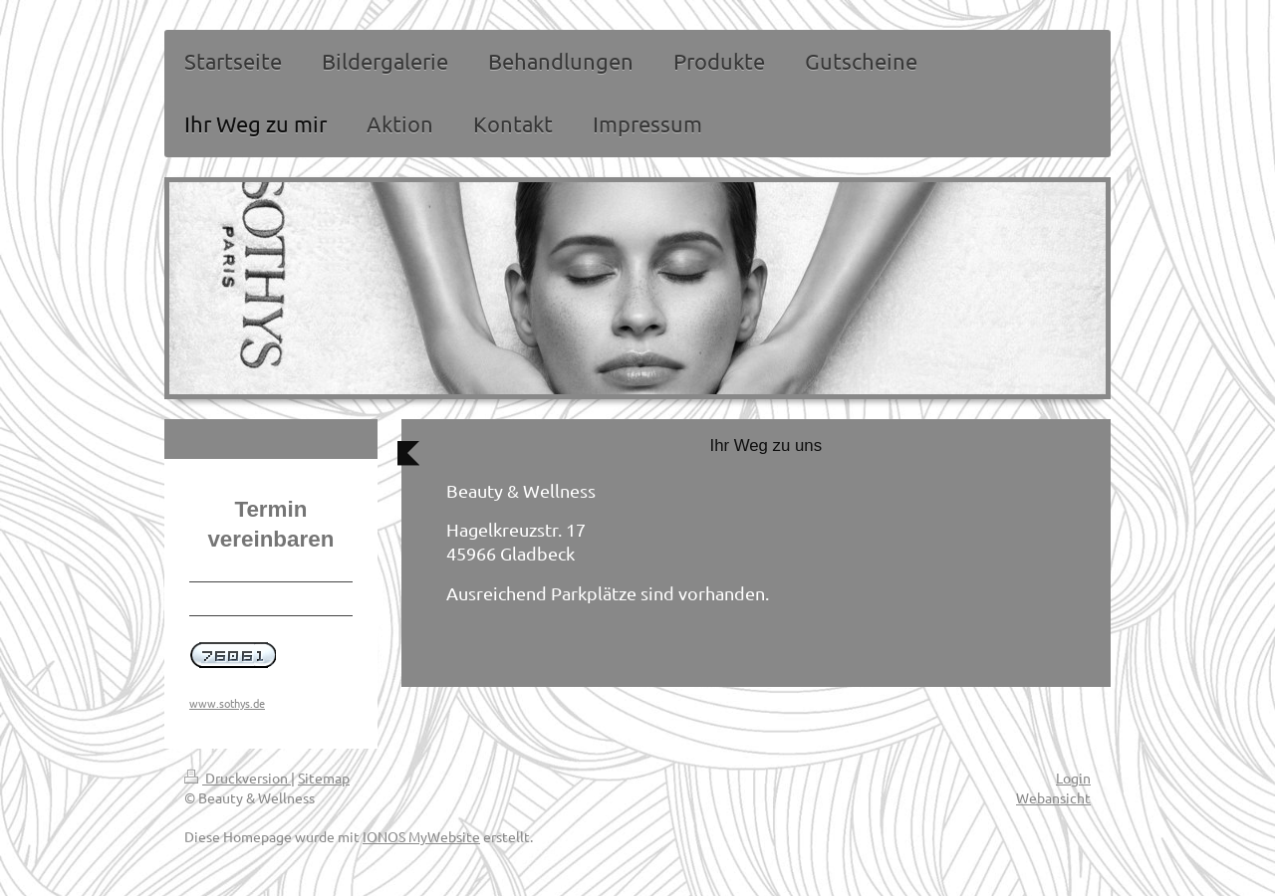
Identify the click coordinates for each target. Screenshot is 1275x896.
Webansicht (1053, 797)
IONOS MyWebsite (421, 836)
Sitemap (324, 777)
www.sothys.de (227, 703)
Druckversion (237, 777)
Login (1073, 777)
